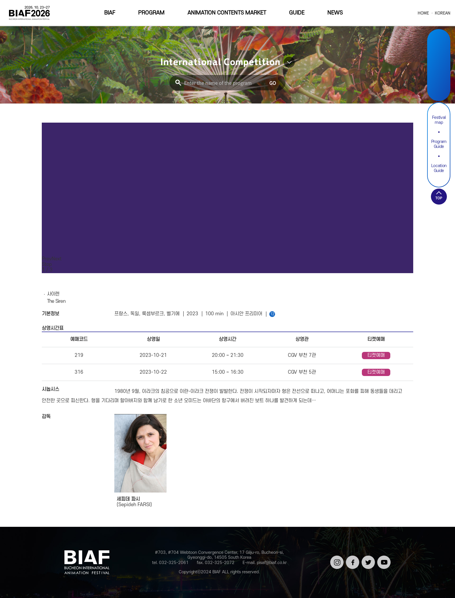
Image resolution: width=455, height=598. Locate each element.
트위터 (367, 558)
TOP (438, 197)
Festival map (439, 120)
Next (57, 259)
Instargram (438, 44)
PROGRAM (151, 13)
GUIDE (296, 13)
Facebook (438, 58)
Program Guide (439, 144)
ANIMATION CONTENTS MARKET (226, 13)
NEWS (335, 13)
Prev (47, 259)
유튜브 (383, 558)
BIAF (109, 13)
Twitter (438, 72)
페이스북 (351, 560)
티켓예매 (376, 355)
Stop (47, 264)
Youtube (438, 85)
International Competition (220, 62)
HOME (423, 12)
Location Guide (439, 168)
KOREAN (442, 12)
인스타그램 (336, 560)
